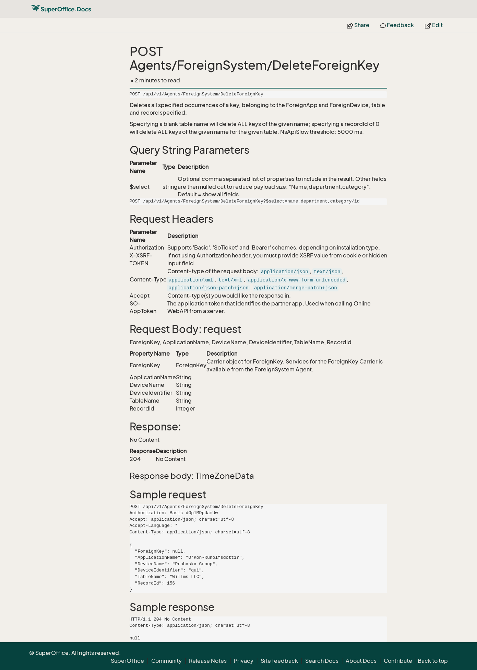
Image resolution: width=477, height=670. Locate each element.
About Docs (361, 660)
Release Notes (208, 660)
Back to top (433, 660)
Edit (434, 25)
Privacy (243, 660)
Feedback (397, 25)
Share (358, 25)
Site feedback (279, 660)
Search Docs (321, 660)
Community (166, 660)
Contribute (398, 660)
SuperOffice (127, 660)
